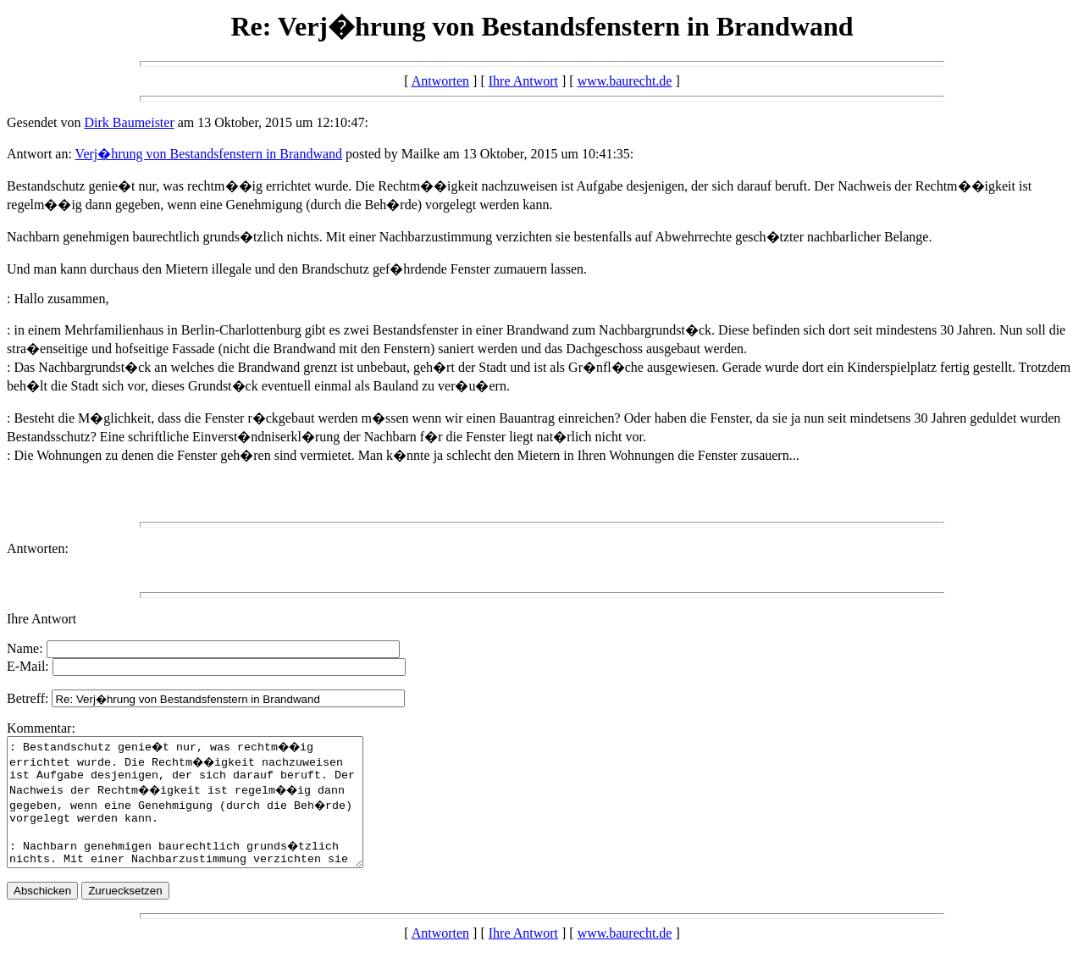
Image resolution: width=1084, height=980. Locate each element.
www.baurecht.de (625, 81)
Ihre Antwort (523, 81)
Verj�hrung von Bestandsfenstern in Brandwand (209, 154)
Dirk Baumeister (129, 122)
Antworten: (38, 548)
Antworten (440, 81)
